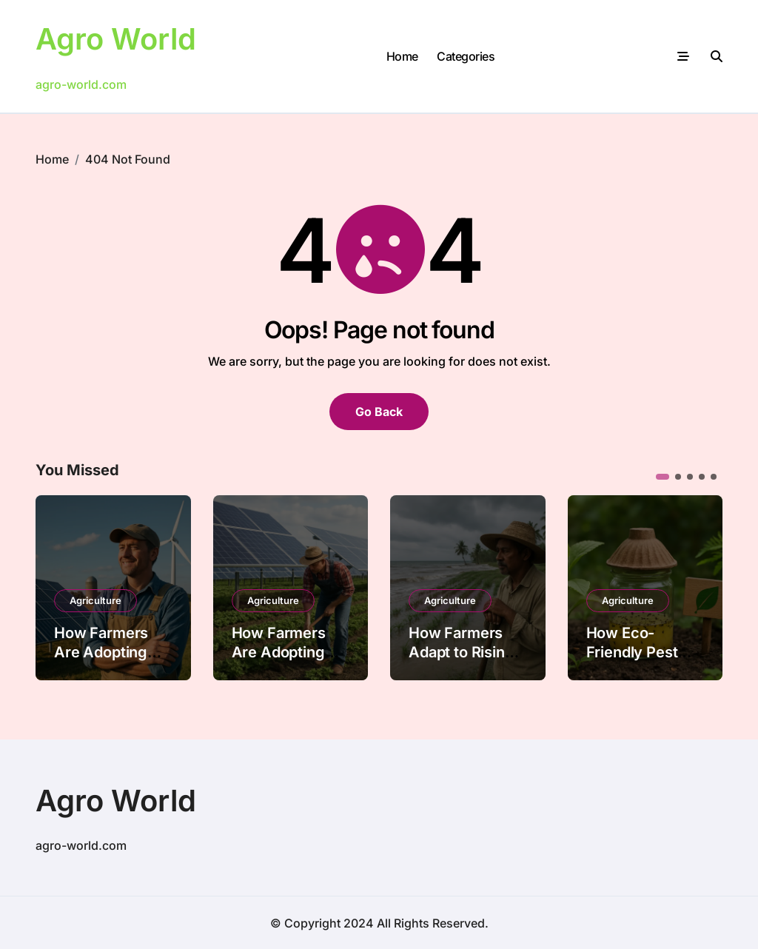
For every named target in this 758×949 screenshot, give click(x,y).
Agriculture (95, 600)
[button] (662, 476)
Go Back (379, 410)
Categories (465, 55)
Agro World (116, 39)
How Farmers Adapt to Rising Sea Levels (461, 651)
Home (402, 55)
